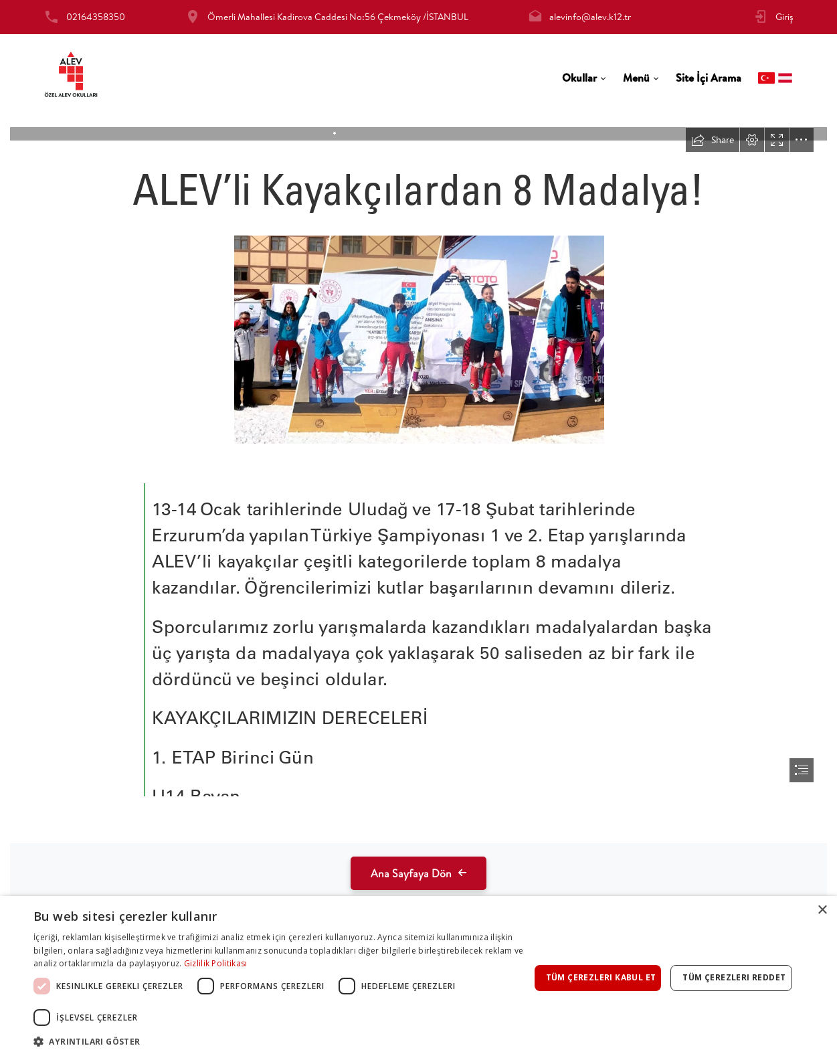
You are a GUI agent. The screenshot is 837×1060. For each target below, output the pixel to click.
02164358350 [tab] (95, 16)
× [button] (822, 910)
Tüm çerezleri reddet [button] (733, 977)
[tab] (584, 78)
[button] (281, 1041)
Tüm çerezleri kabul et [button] (601, 977)
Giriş (784, 16)
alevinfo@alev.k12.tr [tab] (590, 16)
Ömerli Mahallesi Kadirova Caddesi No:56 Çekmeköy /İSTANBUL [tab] (337, 16)
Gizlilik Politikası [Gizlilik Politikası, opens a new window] (216, 963)
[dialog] (418, 978)
